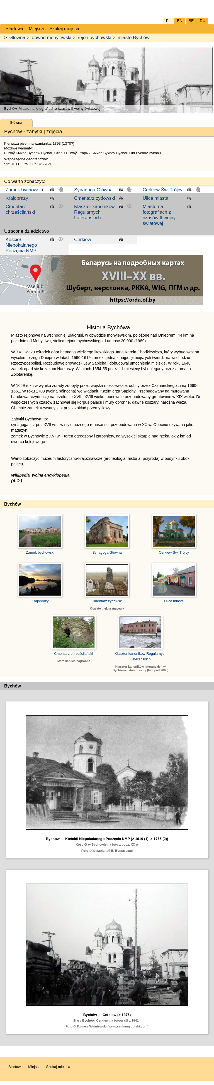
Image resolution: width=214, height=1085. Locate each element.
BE (191, 20)
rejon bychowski (94, 37)
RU (202, 20)
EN (179, 20)
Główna (17, 37)
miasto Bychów (134, 37)
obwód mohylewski (51, 37)
